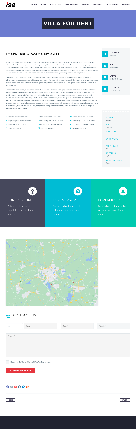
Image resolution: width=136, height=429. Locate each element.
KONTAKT (83, 423)
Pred (10, 385)
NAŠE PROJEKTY (58, 423)
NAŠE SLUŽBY (43, 423)
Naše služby (55, 5)
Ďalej (126, 385)
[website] (113, 311)
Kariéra (85, 5)
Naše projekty (71, 5)
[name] (40, 311)
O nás (43, 5)
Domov (34, 5)
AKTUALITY (72, 423)
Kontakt (126, 5)
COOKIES (94, 423)
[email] (77, 311)
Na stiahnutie (112, 5)
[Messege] (68, 330)
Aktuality (97, 5)
